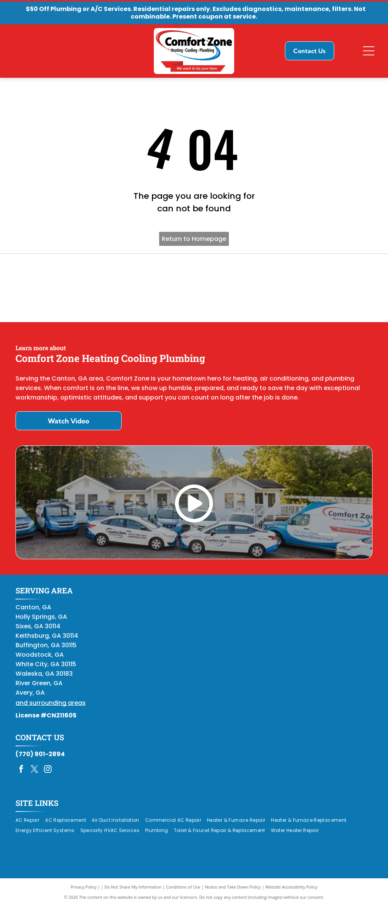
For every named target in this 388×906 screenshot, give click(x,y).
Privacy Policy (83, 887)
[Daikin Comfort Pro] (194, 288)
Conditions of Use (183, 887)
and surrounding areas (51, 702)
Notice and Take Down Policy (233, 887)
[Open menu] (368, 51)
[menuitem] (30, 820)
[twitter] (34, 770)
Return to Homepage (194, 238)
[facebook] (21, 770)
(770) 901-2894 (40, 754)
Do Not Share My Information (133, 887)
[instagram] (47, 770)
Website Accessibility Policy (291, 887)
